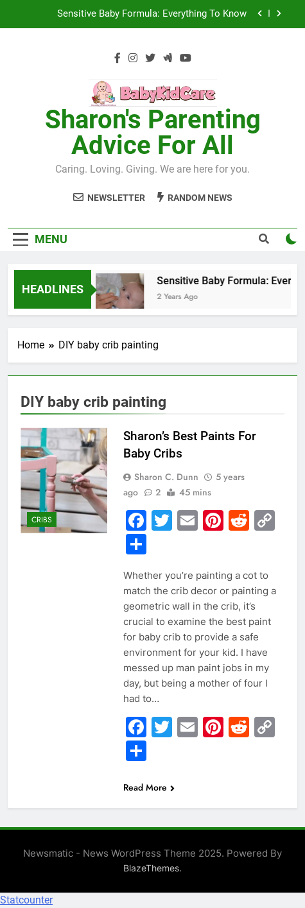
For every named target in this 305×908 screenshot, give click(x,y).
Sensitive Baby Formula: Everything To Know (152, 14)
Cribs (41, 520)
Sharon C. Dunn (166, 476)
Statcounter (26, 900)
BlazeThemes (151, 867)
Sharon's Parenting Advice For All (153, 132)
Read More (149, 787)
